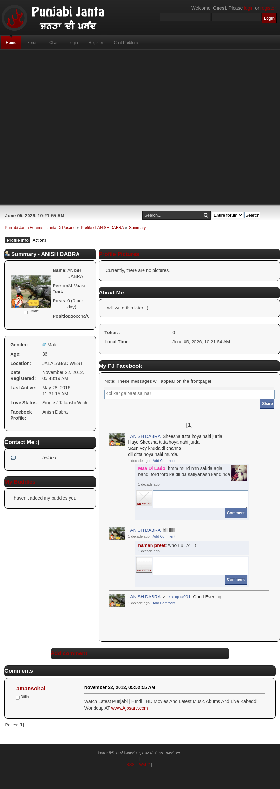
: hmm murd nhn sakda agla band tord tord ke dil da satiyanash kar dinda (184, 471)
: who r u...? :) (167, 545)
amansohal (30, 688)
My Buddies (20, 482)
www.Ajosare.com (129, 708)
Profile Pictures (119, 254)
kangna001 (180, 596)
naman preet (152, 545)
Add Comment (164, 461)
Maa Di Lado (151, 468)
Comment (236, 513)
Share (267, 403)
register (268, 8)
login (249, 8)
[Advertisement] (97, 127)
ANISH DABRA (145, 436)
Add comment (69, 653)
